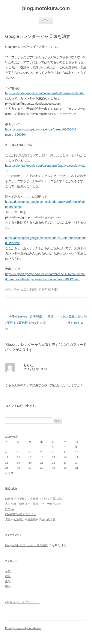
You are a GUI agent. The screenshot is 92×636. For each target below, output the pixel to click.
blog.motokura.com (46, 8)
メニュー (46, 20)
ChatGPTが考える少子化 (20, 514)
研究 (8, 586)
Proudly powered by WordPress (23, 628)
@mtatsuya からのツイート (22, 602)
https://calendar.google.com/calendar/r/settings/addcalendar (44, 93)
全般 (8, 571)
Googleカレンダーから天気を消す (26, 545)
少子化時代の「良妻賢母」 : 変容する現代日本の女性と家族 (25, 322)
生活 (23, 289)
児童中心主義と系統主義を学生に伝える (30, 519)
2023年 (9, 509)
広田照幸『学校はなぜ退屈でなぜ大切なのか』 (34, 504)
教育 (8, 576)
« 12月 (9, 473)
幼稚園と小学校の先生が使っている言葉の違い (34, 498)
